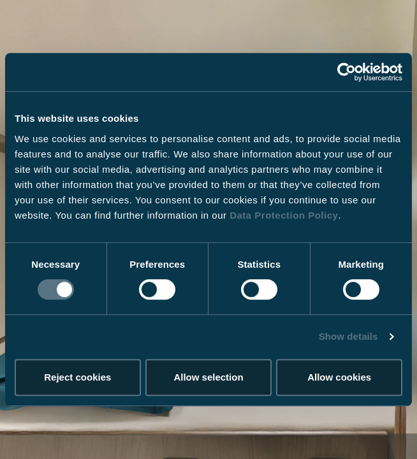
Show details (348, 336)
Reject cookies (77, 377)
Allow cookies (339, 377)
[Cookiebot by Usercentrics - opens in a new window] (346, 72)
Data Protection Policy (284, 215)
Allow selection (208, 377)
